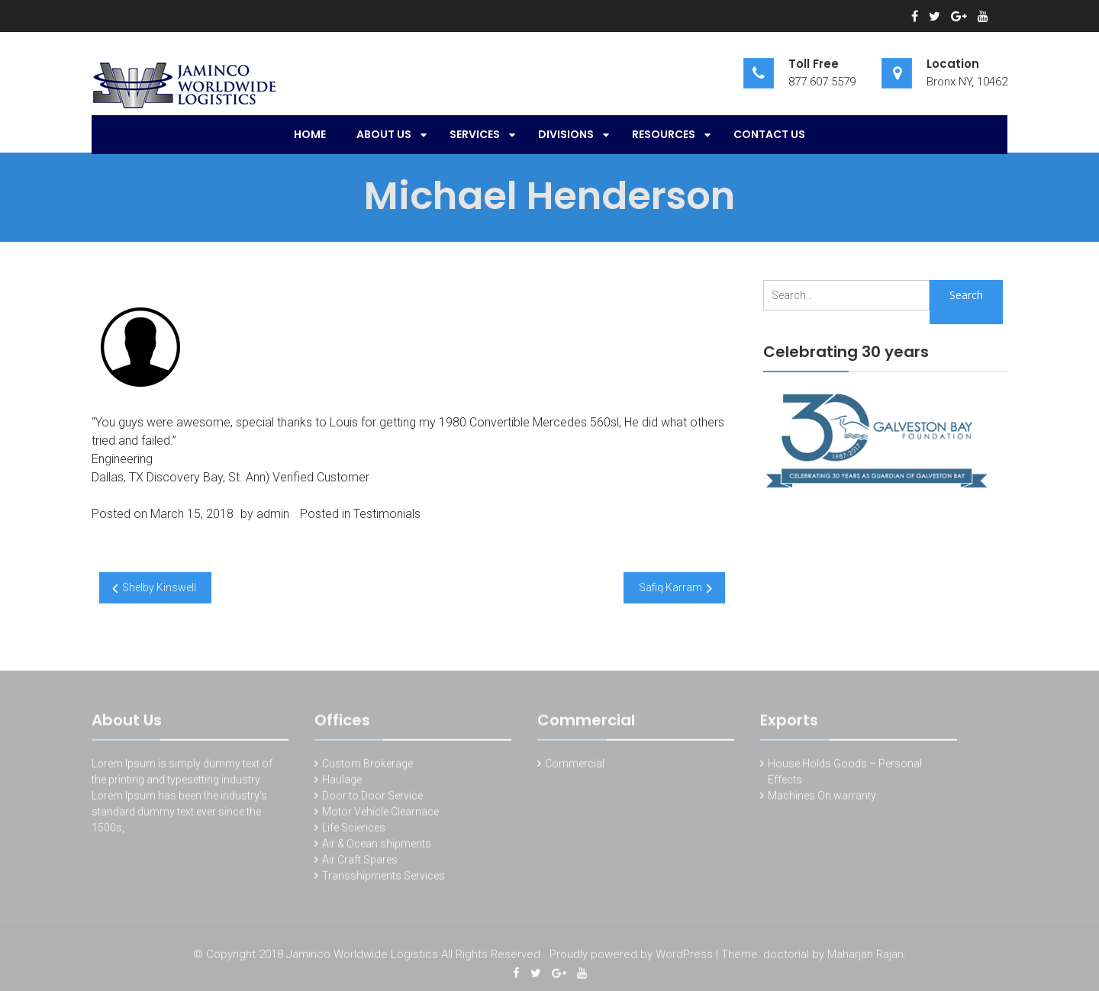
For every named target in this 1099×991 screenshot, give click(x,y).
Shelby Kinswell (159, 587)
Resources (663, 134)
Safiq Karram (670, 587)
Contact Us (769, 134)
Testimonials (387, 514)
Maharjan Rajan (865, 956)
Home (310, 134)
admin (272, 514)
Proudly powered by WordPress (631, 956)
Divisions (566, 134)
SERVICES (475, 134)
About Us (383, 134)
